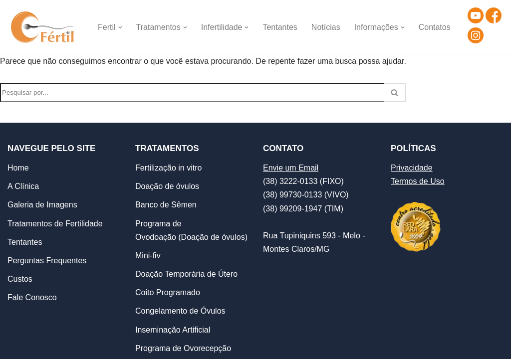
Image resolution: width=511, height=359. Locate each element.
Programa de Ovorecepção (183, 348)
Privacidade (412, 168)
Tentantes (280, 27)
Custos (19, 279)
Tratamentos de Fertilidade (55, 223)
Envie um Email (290, 168)
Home (18, 168)
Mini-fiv (148, 255)
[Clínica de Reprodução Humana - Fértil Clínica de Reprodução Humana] (44, 27)
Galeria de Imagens (42, 204)
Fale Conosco (32, 297)
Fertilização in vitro (168, 168)
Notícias (325, 27)
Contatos (435, 27)
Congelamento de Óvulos (180, 311)
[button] (120, 27)
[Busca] (192, 92)
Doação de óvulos (167, 186)
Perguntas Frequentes (46, 260)
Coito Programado (167, 292)
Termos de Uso (418, 181)
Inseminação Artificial (172, 330)
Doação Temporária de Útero (186, 274)
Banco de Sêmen (166, 204)
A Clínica (23, 186)
